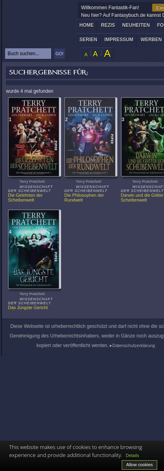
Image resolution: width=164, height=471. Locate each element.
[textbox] (28, 53)
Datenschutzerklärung (133, 345)
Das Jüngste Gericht (28, 307)
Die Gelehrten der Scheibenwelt (26, 197)
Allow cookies (139, 464)
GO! (59, 53)
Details (132, 455)
